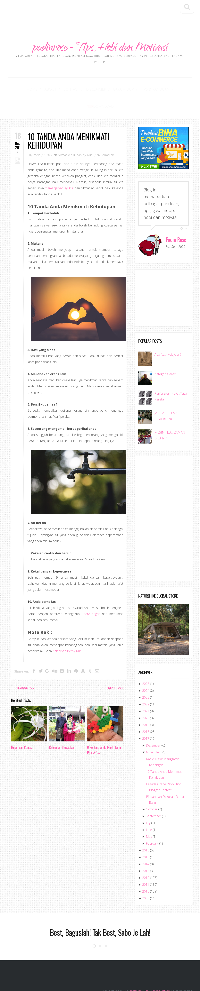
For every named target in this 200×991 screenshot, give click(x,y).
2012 (145, 861)
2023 (145, 681)
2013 (145, 854)
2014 (145, 847)
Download (163, 89)
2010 (145, 875)
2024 (145, 674)
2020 (145, 701)
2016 (145, 834)
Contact (61, 89)
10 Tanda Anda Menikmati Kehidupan (68, 124)
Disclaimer (82, 89)
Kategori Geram (165, 357)
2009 (145, 882)
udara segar (91, 597)
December (153, 729)
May (149, 820)
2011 (145, 868)
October (151, 793)
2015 (145, 841)
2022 (145, 688)
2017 (145, 722)
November (153, 736)
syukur (87, 138)
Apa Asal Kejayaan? (167, 338)
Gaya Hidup (105, 89)
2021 (145, 695)
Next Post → (117, 671)
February (152, 827)
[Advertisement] (100, 12)
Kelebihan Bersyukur (67, 634)
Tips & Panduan (133, 89)
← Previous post (23, 671)
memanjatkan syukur (59, 172)
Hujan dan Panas (21, 730)
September (153, 799)
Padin (36, 138)
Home (28, 89)
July (148, 806)
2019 (145, 708)
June (149, 813)
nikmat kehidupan (70, 138)
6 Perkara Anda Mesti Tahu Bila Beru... (104, 733)
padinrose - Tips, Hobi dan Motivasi (100, 48)
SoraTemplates (183, 980)
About (43, 89)
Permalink (107, 138)
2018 (145, 715)
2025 (145, 667)
